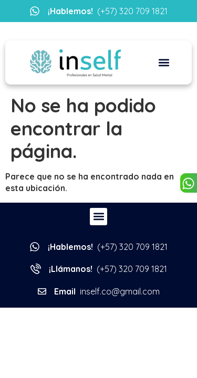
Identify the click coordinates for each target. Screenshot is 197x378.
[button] (164, 62)
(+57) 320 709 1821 (108, 11)
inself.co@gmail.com (107, 291)
